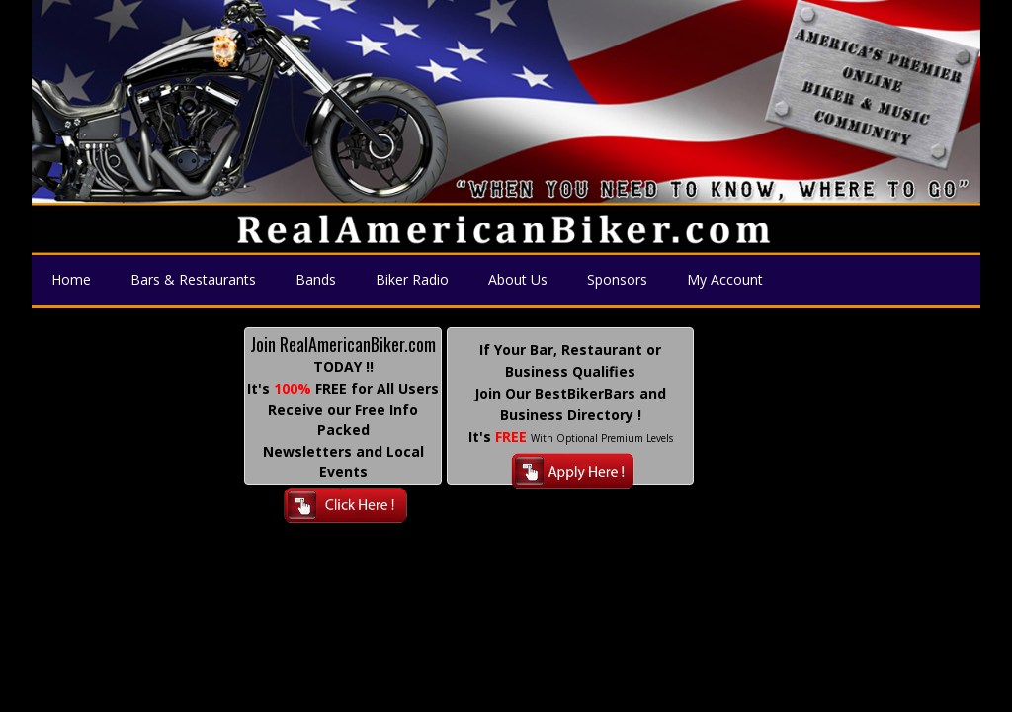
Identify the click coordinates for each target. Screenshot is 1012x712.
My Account (725, 279)
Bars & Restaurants (193, 279)
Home (71, 279)
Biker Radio (412, 279)
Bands (315, 279)
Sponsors (617, 279)
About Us (518, 279)
